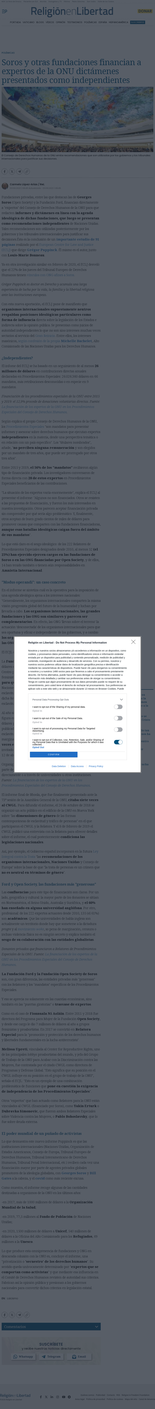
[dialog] (77, 704)
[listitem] (77, 699)
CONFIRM (54, 754)
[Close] (134, 643)
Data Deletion (59, 766)
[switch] (118, 707)
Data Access (77, 766)
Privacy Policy (96, 766)
